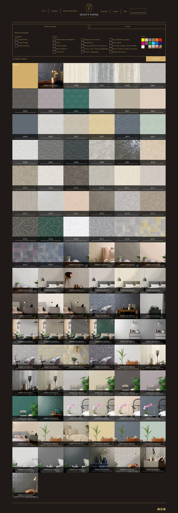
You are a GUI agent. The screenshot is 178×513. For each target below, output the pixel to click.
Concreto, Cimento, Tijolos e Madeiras (125, 45)
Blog (125, 11)
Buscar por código (138, 13)
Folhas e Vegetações (91, 52)
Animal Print (60, 52)
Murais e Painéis (61, 48)
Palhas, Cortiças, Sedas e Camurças (125, 48)
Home (44, 11)
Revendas (104, 11)
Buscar (156, 58)
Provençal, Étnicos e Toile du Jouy (95, 45)
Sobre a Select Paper (70, 11)
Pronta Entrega (23, 42)
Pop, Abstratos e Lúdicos (121, 39)
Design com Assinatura (92, 39)
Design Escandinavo (120, 52)
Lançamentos (22, 39)
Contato (115, 11)
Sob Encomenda (23, 45)
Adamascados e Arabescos (65, 39)
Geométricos (88, 42)
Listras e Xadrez (61, 45)
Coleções (54, 11)
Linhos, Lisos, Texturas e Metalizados (97, 48)
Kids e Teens (117, 42)
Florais (58, 42)
